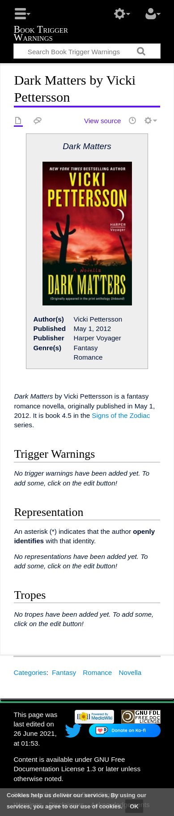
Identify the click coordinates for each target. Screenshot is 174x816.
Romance (97, 672)
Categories (29, 672)
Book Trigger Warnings (40, 34)
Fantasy (64, 672)
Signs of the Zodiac (121, 415)
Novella (130, 672)
